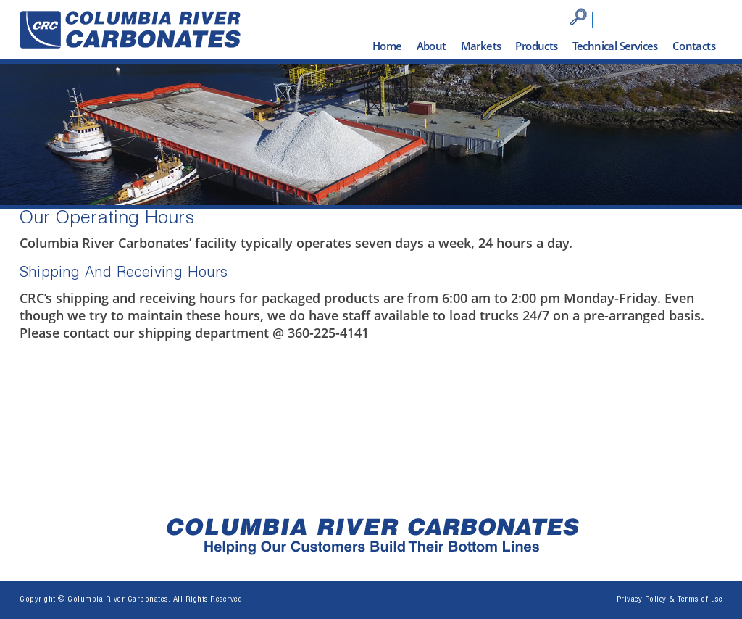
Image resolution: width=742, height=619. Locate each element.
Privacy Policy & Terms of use (670, 600)
